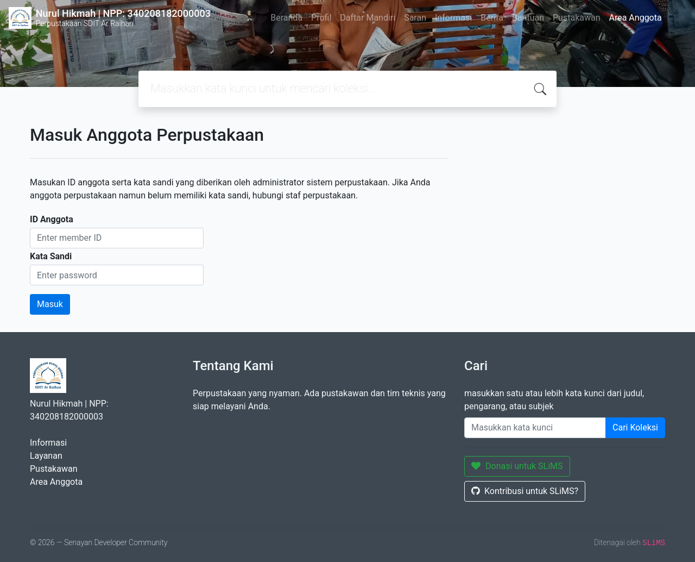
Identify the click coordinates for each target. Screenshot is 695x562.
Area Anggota (635, 18)
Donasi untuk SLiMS (517, 466)
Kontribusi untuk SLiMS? (524, 491)
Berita (492, 18)
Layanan (46, 456)
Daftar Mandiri (367, 18)
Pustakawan (576, 18)
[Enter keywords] (535, 427)
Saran (415, 18)
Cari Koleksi (635, 427)
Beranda (286, 18)
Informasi (453, 18)
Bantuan (528, 18)
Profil (321, 18)
